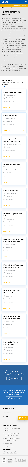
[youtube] (15, 452)
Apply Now (5, 87)
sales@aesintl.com (9, 446)
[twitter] (7, 452)
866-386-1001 (8, 443)
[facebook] (4, 452)
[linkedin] (11, 452)
